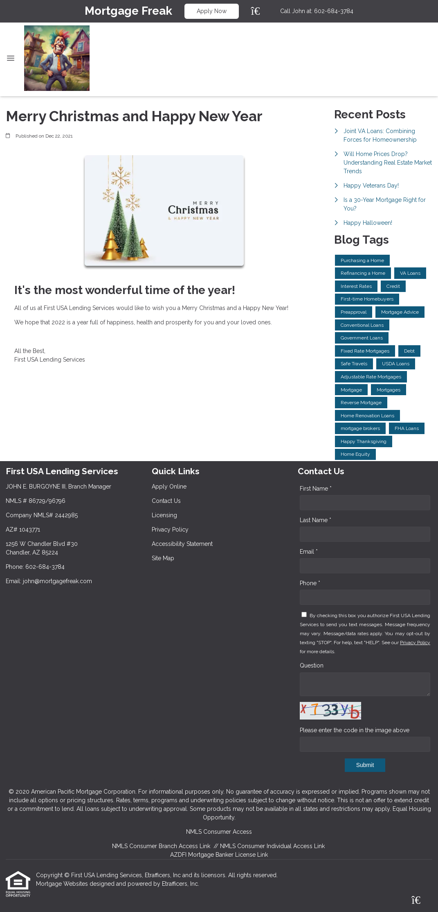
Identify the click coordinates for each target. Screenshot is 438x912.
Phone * (310, 583)
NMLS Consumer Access (219, 831)
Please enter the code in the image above (354, 730)
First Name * (316, 488)
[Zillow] (260, 11)
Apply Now (212, 11)
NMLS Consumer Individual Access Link (272, 846)
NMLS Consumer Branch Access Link (161, 846)
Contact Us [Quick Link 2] (166, 501)
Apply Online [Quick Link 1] (169, 486)
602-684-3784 (333, 11)
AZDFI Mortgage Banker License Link (219, 854)
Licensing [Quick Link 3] (164, 515)
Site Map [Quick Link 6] (163, 558)
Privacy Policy (415, 642)
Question (311, 665)
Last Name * (315, 520)
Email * (309, 551)
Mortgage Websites (63, 883)
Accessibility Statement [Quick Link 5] (182, 544)
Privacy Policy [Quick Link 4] (170, 529)
